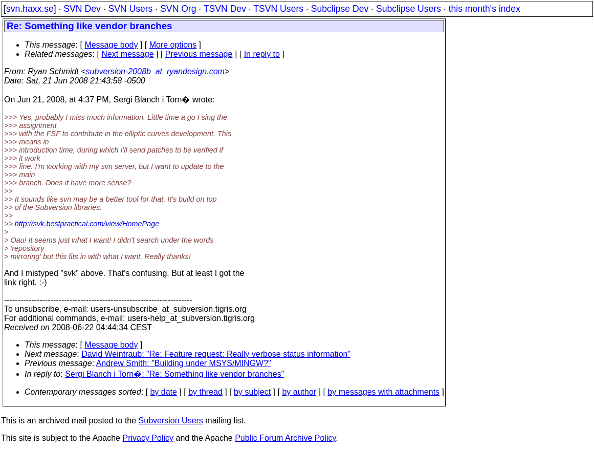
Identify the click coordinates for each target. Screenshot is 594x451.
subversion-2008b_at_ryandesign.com (155, 71)
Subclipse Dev (339, 9)
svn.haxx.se (30, 9)
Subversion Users (171, 420)
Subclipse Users (408, 9)
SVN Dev (81, 9)
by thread (205, 392)
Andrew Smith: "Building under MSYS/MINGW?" (183, 363)
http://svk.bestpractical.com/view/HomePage (87, 224)
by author (299, 392)
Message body (111, 44)
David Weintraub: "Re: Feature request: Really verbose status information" (215, 354)
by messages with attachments (383, 392)
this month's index (484, 9)
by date (163, 392)
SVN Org (178, 9)
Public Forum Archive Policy (285, 438)
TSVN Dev (225, 9)
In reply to (262, 54)
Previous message (199, 54)
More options (173, 44)
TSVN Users (278, 9)
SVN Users (130, 9)
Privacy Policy (147, 438)
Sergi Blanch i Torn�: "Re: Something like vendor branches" (174, 374)
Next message (127, 54)
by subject (252, 392)
